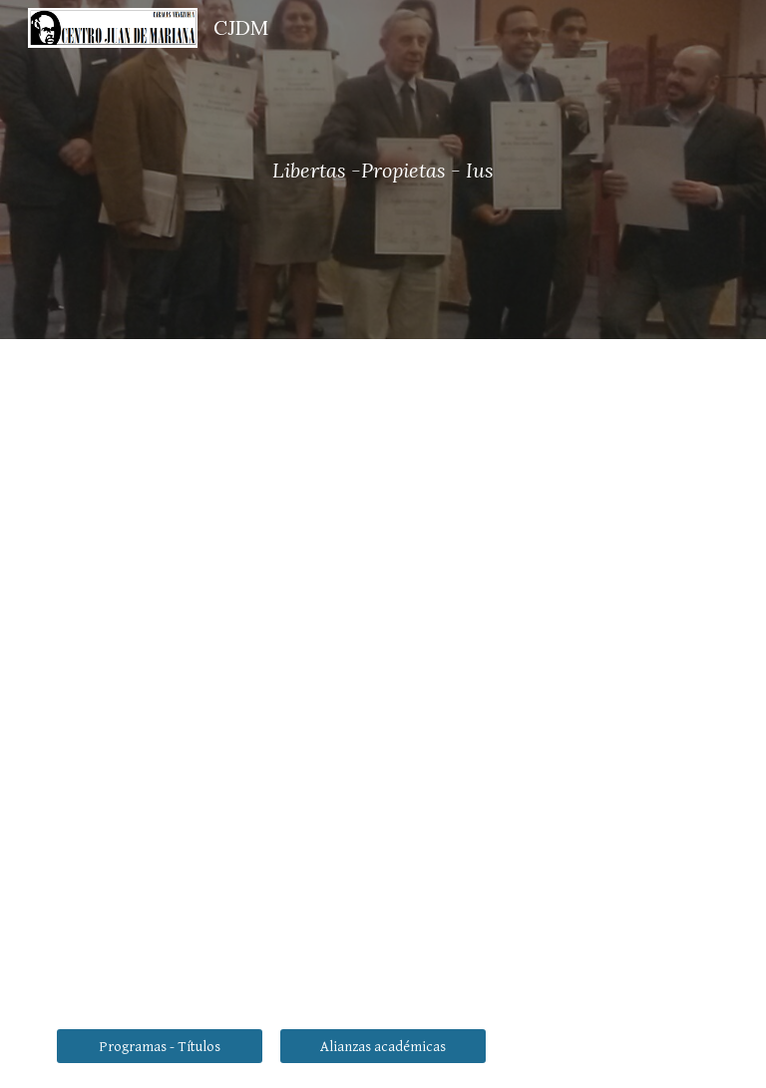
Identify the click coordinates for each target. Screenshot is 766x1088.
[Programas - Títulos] (159, 1046)
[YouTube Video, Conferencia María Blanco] (382, 540)
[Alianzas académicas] (382, 1046)
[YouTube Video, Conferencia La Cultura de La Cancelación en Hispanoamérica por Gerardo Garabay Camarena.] (550, 873)
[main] (382, 170)
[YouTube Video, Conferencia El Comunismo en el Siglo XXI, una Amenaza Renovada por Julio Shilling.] (215, 873)
